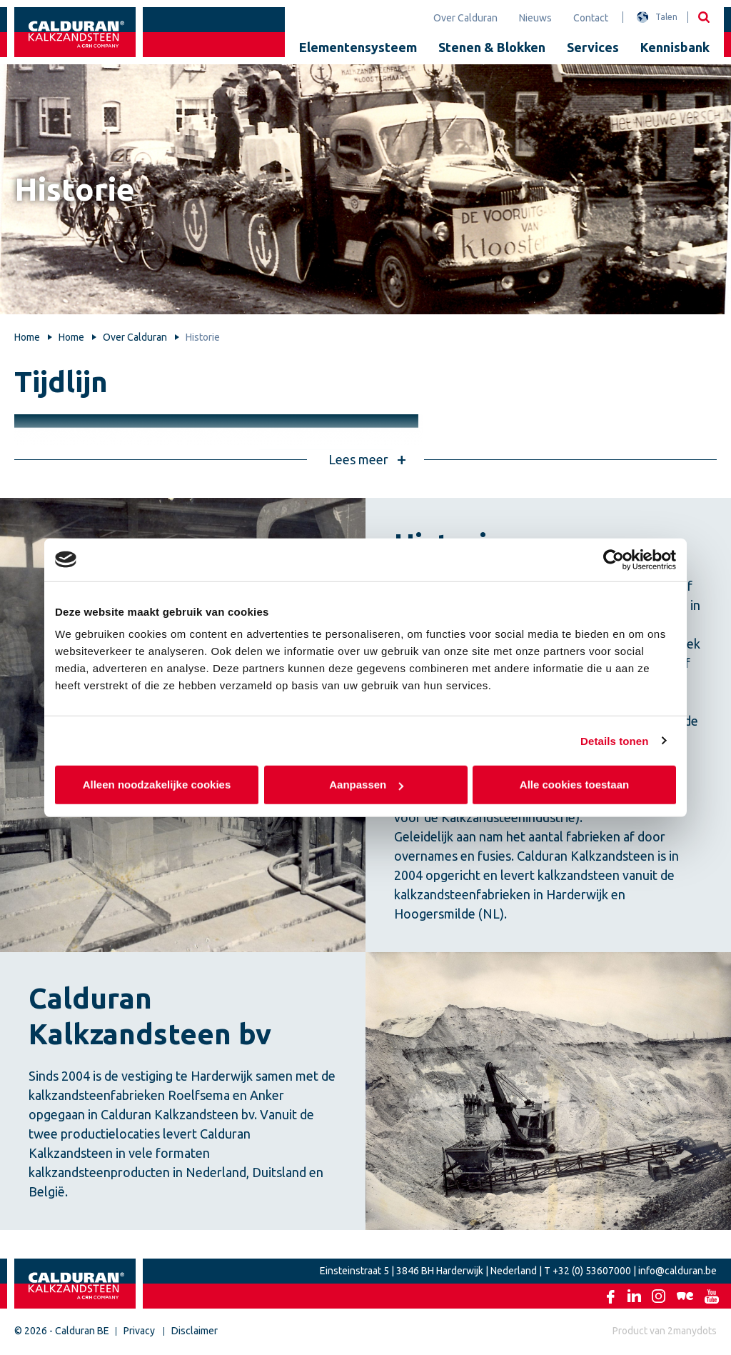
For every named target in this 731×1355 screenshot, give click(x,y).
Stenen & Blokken (491, 47)
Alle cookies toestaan (574, 785)
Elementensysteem (358, 47)
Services (593, 47)
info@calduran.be (677, 1270)
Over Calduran (465, 18)
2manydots (692, 1330)
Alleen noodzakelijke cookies (157, 785)
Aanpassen (366, 785)
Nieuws (535, 18)
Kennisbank (675, 47)
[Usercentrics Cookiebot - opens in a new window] (613, 559)
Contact (590, 18)
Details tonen (614, 740)
